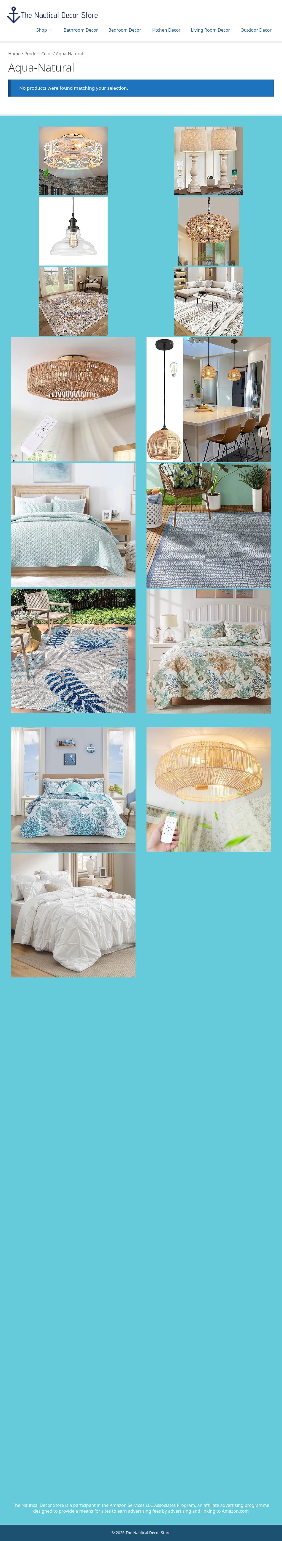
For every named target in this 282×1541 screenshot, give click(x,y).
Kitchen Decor (165, 30)
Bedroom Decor (125, 30)
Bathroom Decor (81, 30)
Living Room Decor (210, 30)
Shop (47, 30)
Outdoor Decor (256, 30)
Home (14, 54)
